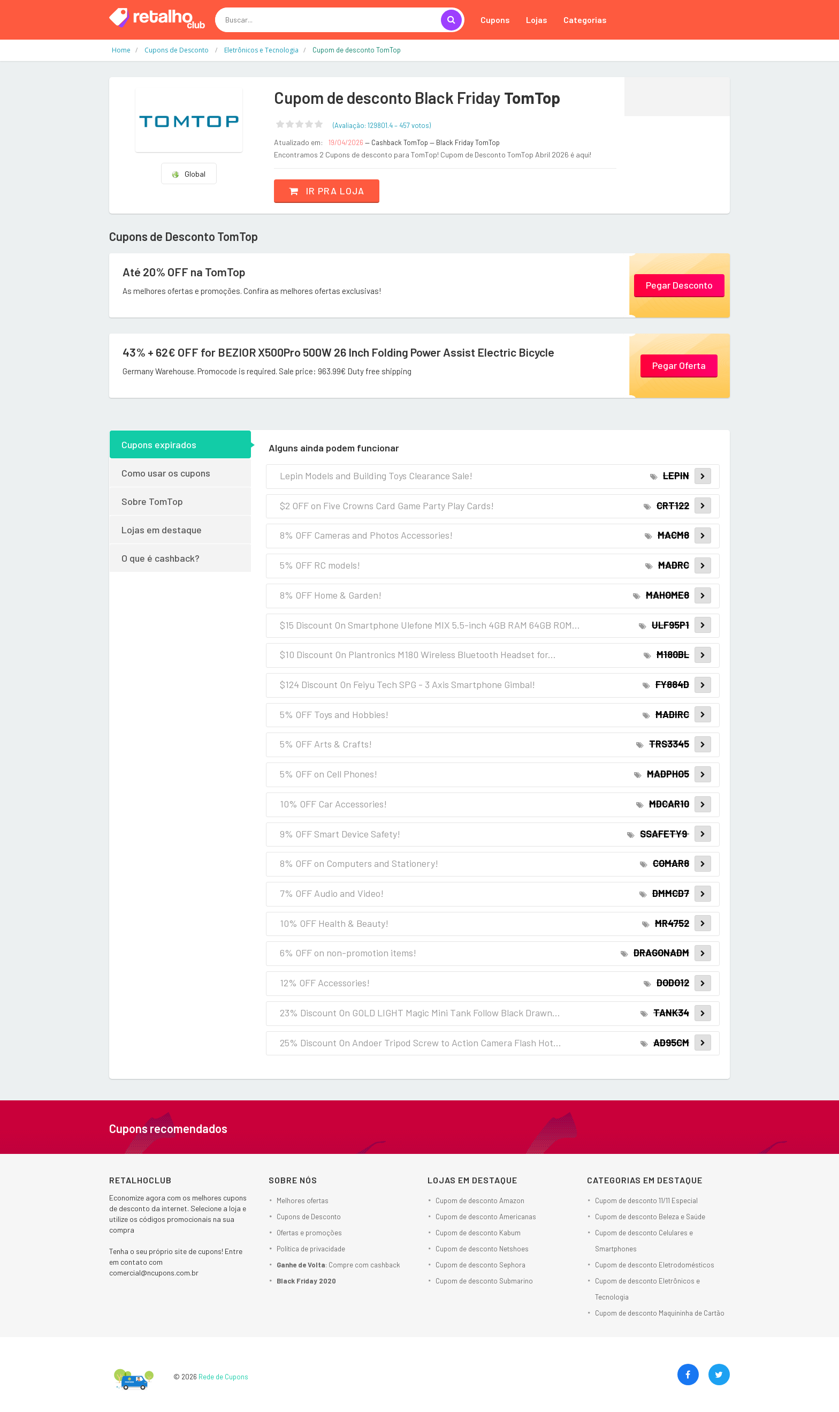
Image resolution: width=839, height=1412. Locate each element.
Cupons (495, 19)
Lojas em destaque (161, 529)
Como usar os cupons (165, 473)
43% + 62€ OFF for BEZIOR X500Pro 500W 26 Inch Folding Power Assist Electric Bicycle (344, 352)
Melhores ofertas (303, 1200)
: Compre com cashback (338, 1264)
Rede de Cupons (223, 1376)
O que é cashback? (160, 558)
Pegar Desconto (679, 284)
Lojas (536, 19)
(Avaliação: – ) (382, 125)
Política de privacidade (311, 1248)
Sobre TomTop (152, 501)
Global (188, 173)
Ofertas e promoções (309, 1232)
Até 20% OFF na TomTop (185, 272)
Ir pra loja (328, 191)
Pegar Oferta (679, 365)
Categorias (585, 19)
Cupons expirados (158, 444)
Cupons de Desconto (309, 1216)
